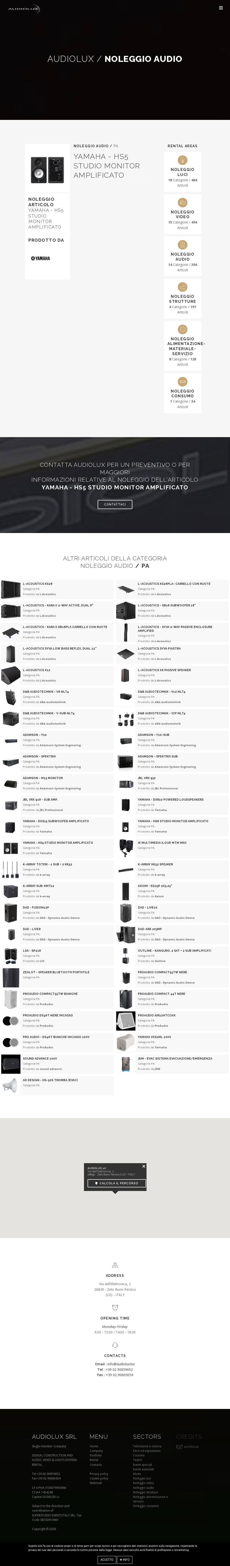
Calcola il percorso (116, 1183)
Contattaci (115, 504)
